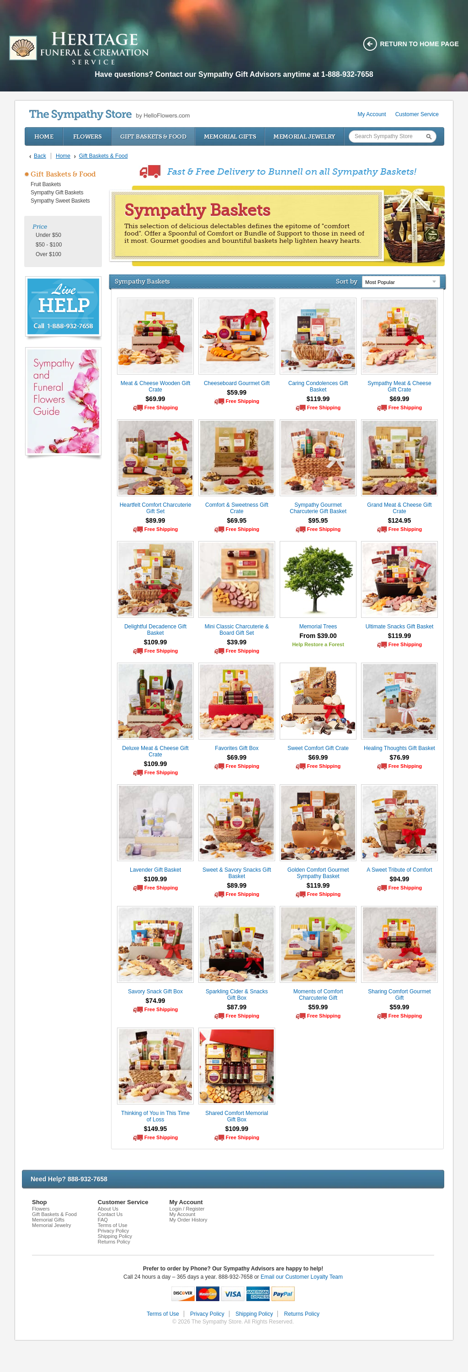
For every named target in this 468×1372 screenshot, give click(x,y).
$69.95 (237, 520)
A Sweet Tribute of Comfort (399, 870)
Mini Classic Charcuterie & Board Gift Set (237, 629)
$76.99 (400, 757)
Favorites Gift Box (236, 748)
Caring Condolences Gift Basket (318, 386)
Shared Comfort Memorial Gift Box (236, 1116)
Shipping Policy (115, 1236)
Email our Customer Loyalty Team (302, 1277)
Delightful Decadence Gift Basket (155, 629)
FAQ (103, 1219)
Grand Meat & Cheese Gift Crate (399, 508)
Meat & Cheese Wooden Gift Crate (156, 386)
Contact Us (110, 1214)
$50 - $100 (49, 244)
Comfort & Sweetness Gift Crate (236, 508)
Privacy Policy (113, 1230)
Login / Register (186, 1208)
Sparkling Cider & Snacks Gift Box (237, 994)
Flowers (87, 136)
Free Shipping (161, 407)
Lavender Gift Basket (155, 870)
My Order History (188, 1219)
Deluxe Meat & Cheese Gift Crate (155, 751)
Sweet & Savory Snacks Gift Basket (236, 873)
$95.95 (318, 520)
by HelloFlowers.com (109, 115)
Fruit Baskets (46, 184)
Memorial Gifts (230, 136)
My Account (372, 114)
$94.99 (400, 879)
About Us (108, 1208)
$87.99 (237, 1007)
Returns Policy (114, 1241)
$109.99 (155, 642)
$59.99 (237, 392)
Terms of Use (113, 1225)
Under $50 (48, 235)
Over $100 (48, 254)
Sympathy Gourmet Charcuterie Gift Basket (318, 508)
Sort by (346, 281)
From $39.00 (318, 635)
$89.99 (155, 520)
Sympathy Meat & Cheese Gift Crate (399, 386)
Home (43, 136)
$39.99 (237, 642)
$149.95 (155, 1128)
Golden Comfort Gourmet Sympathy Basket (318, 873)
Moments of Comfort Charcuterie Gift (318, 994)
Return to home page (419, 44)
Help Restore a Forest (318, 644)
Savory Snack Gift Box (155, 991)
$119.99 (318, 398)
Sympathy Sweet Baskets (60, 201)
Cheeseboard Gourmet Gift (237, 383)
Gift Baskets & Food (153, 136)
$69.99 (155, 398)
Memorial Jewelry (304, 136)
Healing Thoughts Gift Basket (399, 748)
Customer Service (417, 114)
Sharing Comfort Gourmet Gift (399, 994)
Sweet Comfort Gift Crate (318, 748)
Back (40, 156)
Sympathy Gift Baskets (57, 192)
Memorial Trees (318, 626)
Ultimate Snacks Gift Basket (400, 626)
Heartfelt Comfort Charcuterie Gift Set (155, 508)
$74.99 (155, 1000)
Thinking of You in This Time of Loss (155, 1116)
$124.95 (399, 520)
